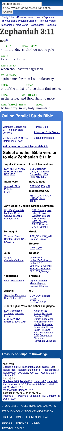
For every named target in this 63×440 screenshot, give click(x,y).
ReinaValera (10, 298)
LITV (45, 174)
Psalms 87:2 (25, 396)
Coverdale (18, 210)
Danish (37, 319)
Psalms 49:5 (47, 367)
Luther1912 (36, 263)
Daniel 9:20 (9, 398)
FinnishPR (47, 322)
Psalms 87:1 (10, 396)
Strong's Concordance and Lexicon (27, 411)
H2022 (39, 104)
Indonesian (40, 327)
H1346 (4, 94)
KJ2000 (34, 198)
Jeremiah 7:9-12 (17, 384)
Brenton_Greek (12, 239)
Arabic (37, 313)
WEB (7, 171)
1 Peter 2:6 (9, 375)
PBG (36, 335)
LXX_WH (47, 236)
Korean (38, 332)
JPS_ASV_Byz (12, 319)
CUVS (33, 298)
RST (46, 311)
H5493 (4, 75)
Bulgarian (47, 313)
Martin (33, 283)
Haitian (38, 324)
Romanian (39, 341)
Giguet (33, 280)
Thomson (9, 236)
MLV (43, 177)
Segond (41, 283)
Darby (33, 171)
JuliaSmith (40, 169)
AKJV (13, 171)
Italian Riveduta (42, 330)
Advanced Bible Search (47, 132)
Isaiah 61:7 (38, 370)
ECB (32, 177)
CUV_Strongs (43, 296)
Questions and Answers (38, 406)
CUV (32, 296)
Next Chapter (36, 25)
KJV (6, 169)
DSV (6, 280)
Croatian (38, 316)
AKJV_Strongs (39, 224)
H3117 (7, 46)
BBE (32, 186)
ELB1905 (45, 268)
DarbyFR (42, 280)
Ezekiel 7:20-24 (36, 384)
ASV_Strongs (39, 219)
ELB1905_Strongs (39, 271)
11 (2, 49)
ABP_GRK (35, 236)
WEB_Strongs (39, 221)
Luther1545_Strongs (41, 260)
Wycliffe (8, 210)
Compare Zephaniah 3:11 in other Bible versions (14, 130)
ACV (37, 177)
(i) (7, 40)
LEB (19, 171)
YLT (11, 169)
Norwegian (39, 338)
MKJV (41, 196)
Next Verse (22, 25)
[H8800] (12, 104)
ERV (17, 169)
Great (17, 213)
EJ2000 (16, 322)
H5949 (4, 55)
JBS (20, 298)
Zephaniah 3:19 (12, 367)
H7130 (4, 85)
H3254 (24, 94)
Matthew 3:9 (10, 390)
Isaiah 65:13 (52, 370)
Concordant (36, 174)
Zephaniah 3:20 (30, 367)
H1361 (4, 104)
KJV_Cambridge (13, 311)
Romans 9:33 (48, 372)
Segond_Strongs (39, 286)
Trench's (22, 423)
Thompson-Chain (38, 417)
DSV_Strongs (17, 280)
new (49, 210)
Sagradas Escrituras (15, 295)
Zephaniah (49, 17)
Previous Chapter (28, 21)
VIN (48, 186)
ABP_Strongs (39, 210)
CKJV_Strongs (40, 227)
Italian (49, 327)
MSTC (33, 196)
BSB (6, 174)
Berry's (7, 423)
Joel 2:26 (23, 372)
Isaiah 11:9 (39, 396)
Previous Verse (47, 21)
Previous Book (9, 21)
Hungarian (47, 324)
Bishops (17, 216)
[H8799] (33, 46)
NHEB (7, 322)
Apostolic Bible (13, 428)
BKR (46, 316)
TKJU (33, 201)
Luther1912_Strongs (41, 266)
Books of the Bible (44, 138)
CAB (23, 239)
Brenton (19, 236)
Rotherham (43, 171)
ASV (23, 169)
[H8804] (13, 65)
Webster (19, 313)
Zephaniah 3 (8, 25)
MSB (12, 174)
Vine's (36, 423)
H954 (25, 46)
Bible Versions (25, 17)
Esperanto (47, 319)
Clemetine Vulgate (13, 260)
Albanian (38, 311)
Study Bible (8, 17)
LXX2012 (9, 242)
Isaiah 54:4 (24, 370)
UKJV (42, 198)
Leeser (7, 316)
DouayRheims (11, 219)
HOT (32, 248)
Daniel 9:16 (53, 396)
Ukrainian (51, 341)
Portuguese (46, 335)
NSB (37, 186)
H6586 (4, 65)
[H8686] (12, 75)
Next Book (51, 25)
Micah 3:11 (17, 387)
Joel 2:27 (34, 372)
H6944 (22, 104)
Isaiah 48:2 (40, 381)
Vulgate (8, 258)
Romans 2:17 (25, 390)
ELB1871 (35, 268)
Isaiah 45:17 (10, 370)
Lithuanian (47, 332)
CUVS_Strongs (38, 301)
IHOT (7, 192)
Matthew (8, 213)
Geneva (8, 216)
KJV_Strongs (39, 213)
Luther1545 (36, 258)
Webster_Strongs (41, 216)
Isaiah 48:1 (26, 381)
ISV (43, 186)
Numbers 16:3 (11, 381)
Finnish (38, 322)
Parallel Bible (41, 127)
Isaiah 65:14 (10, 372)
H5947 (29, 85)
